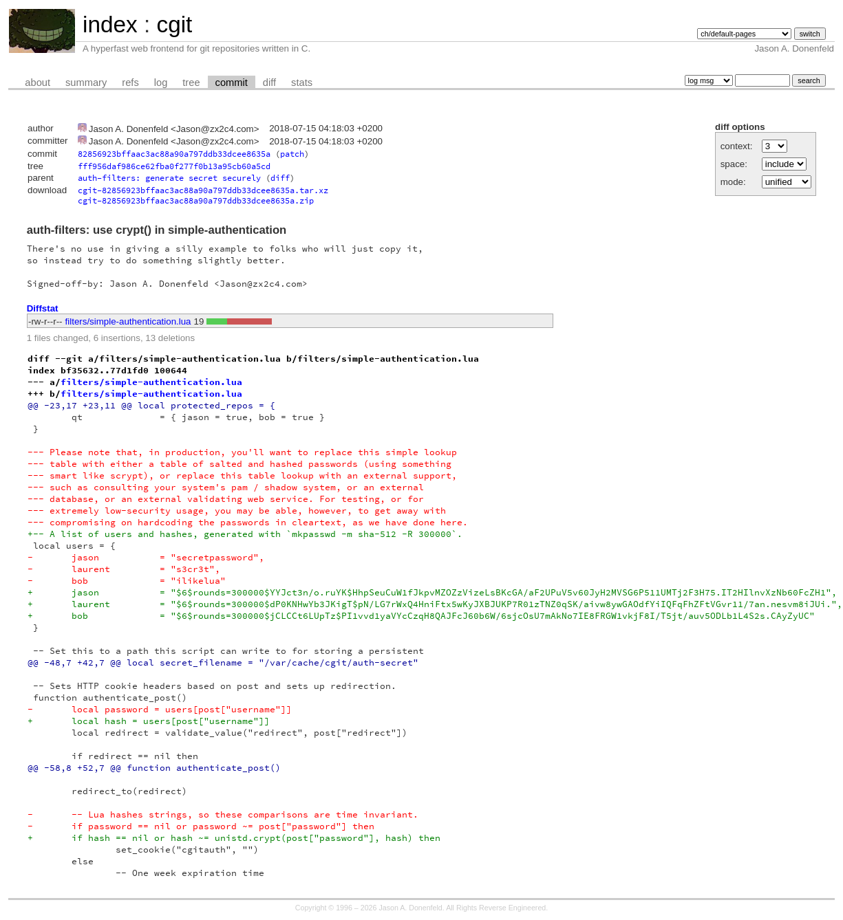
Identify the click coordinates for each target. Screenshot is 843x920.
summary (86, 82)
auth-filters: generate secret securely (169, 178)
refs (130, 82)
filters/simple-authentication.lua (128, 321)
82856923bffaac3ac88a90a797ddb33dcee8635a (174, 154)
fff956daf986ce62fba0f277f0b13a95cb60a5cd (174, 166)
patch (292, 154)
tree (191, 82)
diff (269, 82)
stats (301, 82)
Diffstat (42, 308)
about (37, 82)
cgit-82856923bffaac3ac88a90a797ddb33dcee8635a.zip (196, 200)
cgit (174, 24)
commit (231, 82)
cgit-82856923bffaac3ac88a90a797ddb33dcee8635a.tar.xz (203, 190)
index (110, 24)
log (161, 82)
